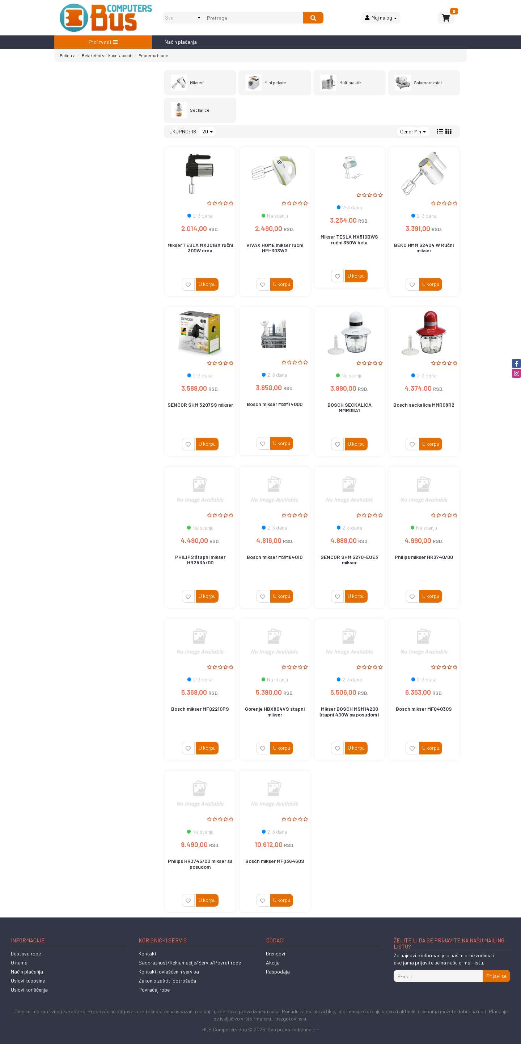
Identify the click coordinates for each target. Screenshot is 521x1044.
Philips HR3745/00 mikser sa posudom (200, 863)
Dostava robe (26, 953)
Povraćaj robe (154, 990)
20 (207, 131)
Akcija (273, 962)
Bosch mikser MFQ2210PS (200, 709)
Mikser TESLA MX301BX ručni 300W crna (200, 247)
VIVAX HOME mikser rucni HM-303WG (274, 247)
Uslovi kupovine (28, 980)
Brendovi (275, 953)
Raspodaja (278, 971)
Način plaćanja (181, 42)
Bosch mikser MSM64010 (274, 557)
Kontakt (148, 953)
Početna (68, 55)
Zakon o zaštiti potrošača (167, 980)
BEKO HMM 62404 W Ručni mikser (424, 247)
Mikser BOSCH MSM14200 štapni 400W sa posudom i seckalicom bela (349, 714)
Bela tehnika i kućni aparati (107, 55)
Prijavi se (496, 976)
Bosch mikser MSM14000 (274, 404)
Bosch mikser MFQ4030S (424, 709)
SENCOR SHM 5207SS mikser (200, 405)
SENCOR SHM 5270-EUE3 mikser (349, 559)
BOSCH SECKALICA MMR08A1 (349, 407)
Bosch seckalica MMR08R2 (423, 405)
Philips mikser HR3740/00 (424, 557)
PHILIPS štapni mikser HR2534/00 (200, 559)
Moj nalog (381, 17)
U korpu (207, 284)
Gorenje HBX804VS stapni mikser (275, 711)
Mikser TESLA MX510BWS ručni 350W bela (349, 239)
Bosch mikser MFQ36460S (274, 861)
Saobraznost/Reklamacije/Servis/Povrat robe (190, 962)
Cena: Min (413, 131)
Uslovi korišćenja (29, 990)
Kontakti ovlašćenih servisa (169, 971)
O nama (19, 962)
